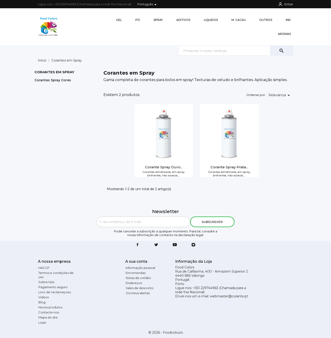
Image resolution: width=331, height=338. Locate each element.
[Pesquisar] (235, 51)
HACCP (43, 268)
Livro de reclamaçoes (54, 292)
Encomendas (136, 273)
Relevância (279, 95)
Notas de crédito (138, 278)
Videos (43, 297)
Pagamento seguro (53, 287)
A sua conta (136, 261)
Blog (42, 302)
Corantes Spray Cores (52, 80)
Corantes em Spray (54, 72)
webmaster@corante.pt (229, 296)
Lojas (42, 322)
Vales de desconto (140, 288)
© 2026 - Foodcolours (165, 332)
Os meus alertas (138, 293)
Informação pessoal (140, 268)
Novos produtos (50, 307)
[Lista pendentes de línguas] (147, 4)
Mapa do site (48, 317)
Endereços (134, 283)
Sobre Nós (46, 282)
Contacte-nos (48, 312)
